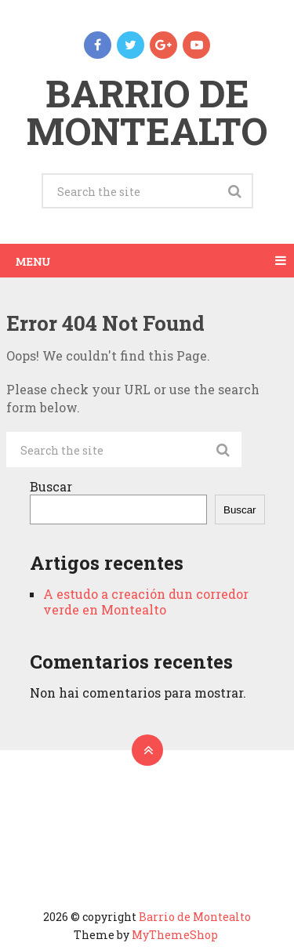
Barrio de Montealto (147, 111)
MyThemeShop (175, 934)
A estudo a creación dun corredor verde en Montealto (146, 602)
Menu (33, 260)
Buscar (51, 486)
